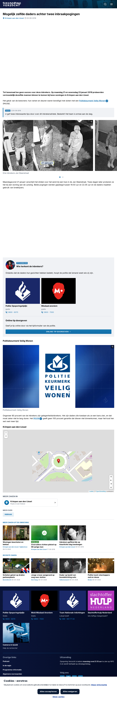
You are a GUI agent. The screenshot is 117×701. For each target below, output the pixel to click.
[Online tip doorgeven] (58, 331)
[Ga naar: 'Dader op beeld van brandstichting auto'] (72, 569)
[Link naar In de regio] (30, 665)
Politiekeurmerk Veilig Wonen (92, 101)
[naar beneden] (111, 487)
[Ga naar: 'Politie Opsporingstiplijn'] (23, 295)
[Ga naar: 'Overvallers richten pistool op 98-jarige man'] (44, 537)
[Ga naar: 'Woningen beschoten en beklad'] (16, 537)
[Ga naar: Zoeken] (105, 4)
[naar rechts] (111, 484)
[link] (30, 502)
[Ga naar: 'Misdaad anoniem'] (58, 295)
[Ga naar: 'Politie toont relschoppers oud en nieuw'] (101, 569)
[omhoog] (111, 477)
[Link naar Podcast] (30, 661)
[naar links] (111, 480)
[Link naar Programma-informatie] (30, 670)
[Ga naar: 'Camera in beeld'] (16, 636)
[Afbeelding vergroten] (91, 121)
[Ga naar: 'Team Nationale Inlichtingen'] (72, 605)
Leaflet (91, 491)
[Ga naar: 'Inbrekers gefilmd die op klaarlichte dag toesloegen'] (72, 537)
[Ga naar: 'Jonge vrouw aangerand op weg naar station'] (44, 569)
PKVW (36, 418)
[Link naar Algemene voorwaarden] (30, 674)
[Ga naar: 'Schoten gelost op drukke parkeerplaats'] (16, 569)
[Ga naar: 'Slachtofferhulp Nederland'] (101, 604)
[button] (58, 461)
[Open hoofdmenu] (111, 4)
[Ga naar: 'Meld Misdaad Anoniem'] (44, 605)
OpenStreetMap (101, 491)
